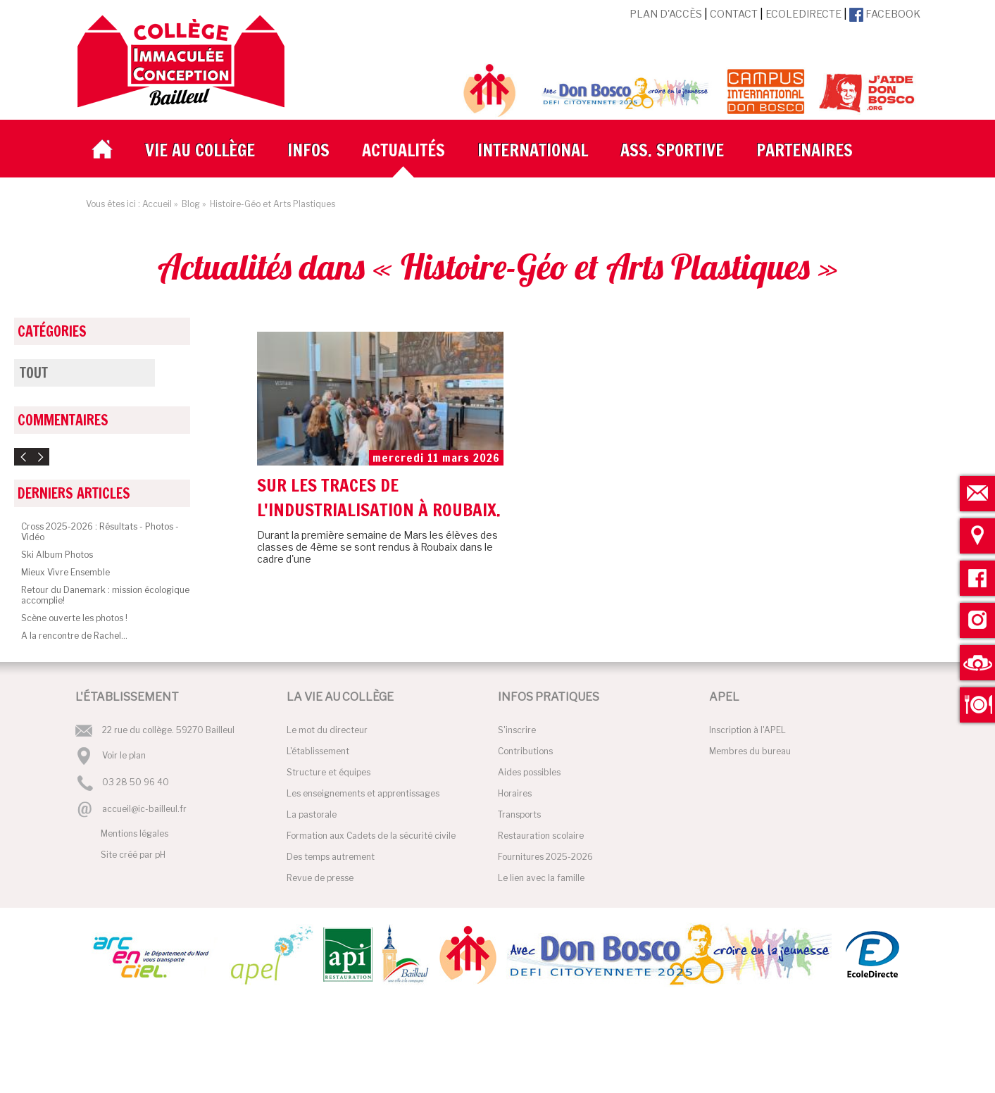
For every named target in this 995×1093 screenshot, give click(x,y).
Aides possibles (529, 772)
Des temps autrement (331, 856)
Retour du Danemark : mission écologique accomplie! (105, 595)
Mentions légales (134, 833)
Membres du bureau (750, 751)
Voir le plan (124, 755)
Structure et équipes (328, 772)
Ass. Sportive (672, 150)
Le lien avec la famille (541, 878)
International (532, 150)
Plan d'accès (666, 14)
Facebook (884, 14)
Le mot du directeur (327, 730)
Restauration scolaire (541, 835)
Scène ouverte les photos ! (74, 618)
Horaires (515, 793)
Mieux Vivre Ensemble (65, 572)
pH (160, 854)
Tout (34, 373)
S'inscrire (517, 730)
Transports (519, 814)
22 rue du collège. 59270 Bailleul (168, 730)
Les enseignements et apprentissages (363, 793)
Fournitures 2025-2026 (545, 856)
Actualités (403, 150)
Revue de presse (320, 878)
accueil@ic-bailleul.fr (144, 809)
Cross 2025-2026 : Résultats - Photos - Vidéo (100, 531)
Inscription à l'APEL (747, 730)
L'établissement (318, 751)
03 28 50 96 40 (135, 782)
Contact (734, 14)
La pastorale (312, 814)
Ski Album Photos (57, 554)
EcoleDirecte (803, 14)
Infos (308, 150)
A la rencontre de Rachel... (74, 635)
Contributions (525, 751)
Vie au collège (200, 150)
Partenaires (804, 150)
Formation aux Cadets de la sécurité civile (371, 835)
